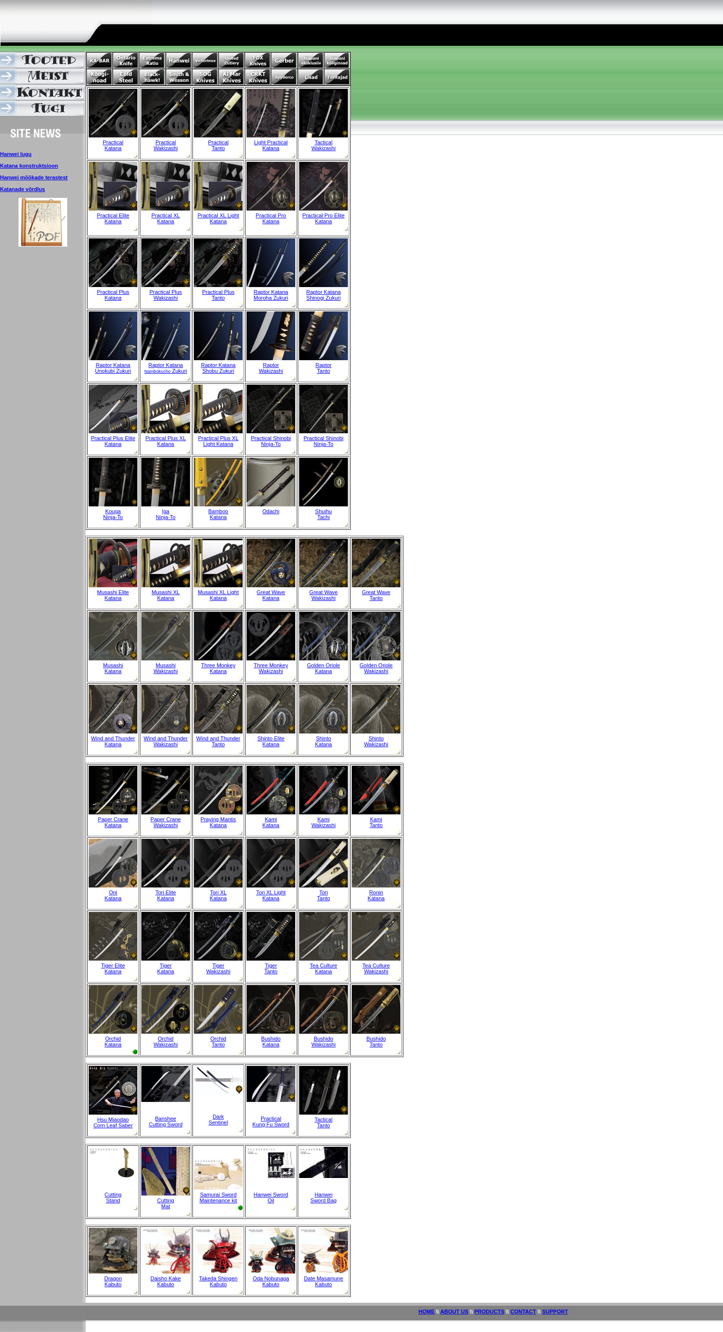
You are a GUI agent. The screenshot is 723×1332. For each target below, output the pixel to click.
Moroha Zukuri (271, 298)
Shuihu (323, 511)
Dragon (113, 1278)
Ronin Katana (376, 895)
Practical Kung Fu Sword (270, 1121)
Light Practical (270, 142)
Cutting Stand (113, 1197)
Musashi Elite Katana (113, 595)
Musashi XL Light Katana (218, 595)
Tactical (324, 142)
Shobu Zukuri (218, 371)
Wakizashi (323, 148)
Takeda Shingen (218, 1278)
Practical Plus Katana (113, 295)
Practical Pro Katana (271, 218)
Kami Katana (271, 822)
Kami (323, 819)
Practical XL (166, 215)
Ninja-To (113, 517)
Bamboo (218, 511)
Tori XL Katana (218, 895)
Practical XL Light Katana (218, 218)
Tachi (323, 517)
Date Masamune (323, 1278)
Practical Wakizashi (165, 145)
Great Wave (323, 592)
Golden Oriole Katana (323, 668)
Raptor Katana (271, 292)
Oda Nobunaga (271, 1278)
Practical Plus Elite (113, 438)
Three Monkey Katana (218, 668)
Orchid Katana (113, 1041)
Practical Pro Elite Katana (324, 218)
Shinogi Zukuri (323, 298)
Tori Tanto (323, 895)
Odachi (271, 511)
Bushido (323, 1039)
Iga (165, 511)
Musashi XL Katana (165, 595)
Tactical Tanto (324, 1122)
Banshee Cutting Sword (165, 1121)
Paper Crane (166, 819)
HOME (427, 1311)
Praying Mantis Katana (218, 822)
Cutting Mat (165, 1203)
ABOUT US (454, 1311)
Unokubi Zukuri (113, 371)
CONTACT (523, 1311)
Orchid (165, 1039)
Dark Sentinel (218, 1119)
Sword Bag (323, 1200)
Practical (113, 142)
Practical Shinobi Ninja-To (271, 441)
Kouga (113, 511)
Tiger (218, 965)
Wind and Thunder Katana (113, 741)
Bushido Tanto (376, 1041)
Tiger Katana (165, 968)
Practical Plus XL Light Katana (218, 441)
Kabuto (113, 1284)
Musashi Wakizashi (165, 668)
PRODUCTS (490, 1311)
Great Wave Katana (271, 595)
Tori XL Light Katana (271, 895)
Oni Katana (113, 895)
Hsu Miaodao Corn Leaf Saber (113, 1122)
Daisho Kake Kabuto (166, 1281)
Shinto (323, 738)
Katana (113, 148)
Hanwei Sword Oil (271, 1197)
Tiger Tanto (271, 968)
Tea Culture (376, 965)
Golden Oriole (376, 665)
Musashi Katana (113, 668)
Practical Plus (166, 292)
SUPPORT (555, 1311)
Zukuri (165, 371)
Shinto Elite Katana (271, 741)
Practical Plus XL (165, 438)
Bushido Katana (271, 1041)
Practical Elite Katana (113, 218)
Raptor (271, 365)
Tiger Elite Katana (113, 968)
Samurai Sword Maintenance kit (218, 1197)
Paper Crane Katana (113, 822)
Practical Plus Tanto (218, 295)
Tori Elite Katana (165, 895)
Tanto (218, 148)
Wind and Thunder (166, 738)
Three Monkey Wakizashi (271, 668)
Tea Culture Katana (323, 968)
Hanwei (324, 1194)
